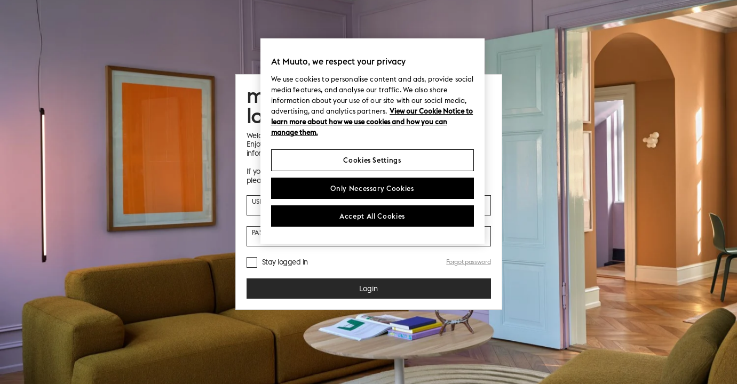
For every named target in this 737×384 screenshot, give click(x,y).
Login (368, 288)
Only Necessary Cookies (372, 188)
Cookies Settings (372, 160)
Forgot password (468, 262)
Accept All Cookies (372, 216)
